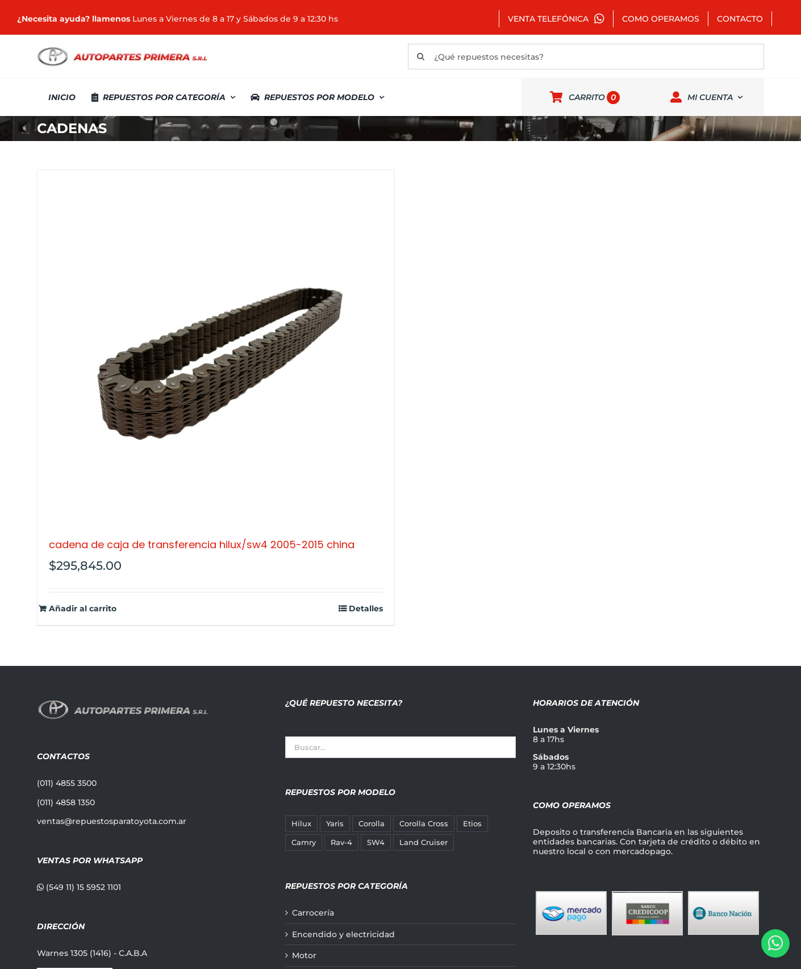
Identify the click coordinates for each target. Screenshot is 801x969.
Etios (472, 823)
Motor (304, 955)
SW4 (376, 842)
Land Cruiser (423, 842)
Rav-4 (341, 842)
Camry (303, 842)
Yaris (335, 823)
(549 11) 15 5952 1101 (79, 887)
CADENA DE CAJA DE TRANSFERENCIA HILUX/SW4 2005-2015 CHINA (201, 544)
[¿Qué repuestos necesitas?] (586, 56)
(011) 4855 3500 (67, 783)
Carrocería (313, 913)
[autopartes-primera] (122, 48)
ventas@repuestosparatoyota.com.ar (111, 821)
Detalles (366, 609)
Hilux (301, 823)
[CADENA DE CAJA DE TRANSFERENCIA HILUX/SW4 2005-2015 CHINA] (215, 348)
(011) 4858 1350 (66, 802)
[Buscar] (420, 56)
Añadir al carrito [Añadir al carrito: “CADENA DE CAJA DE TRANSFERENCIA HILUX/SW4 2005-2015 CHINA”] (82, 609)
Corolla (371, 823)
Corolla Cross (423, 823)
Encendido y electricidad (343, 934)
